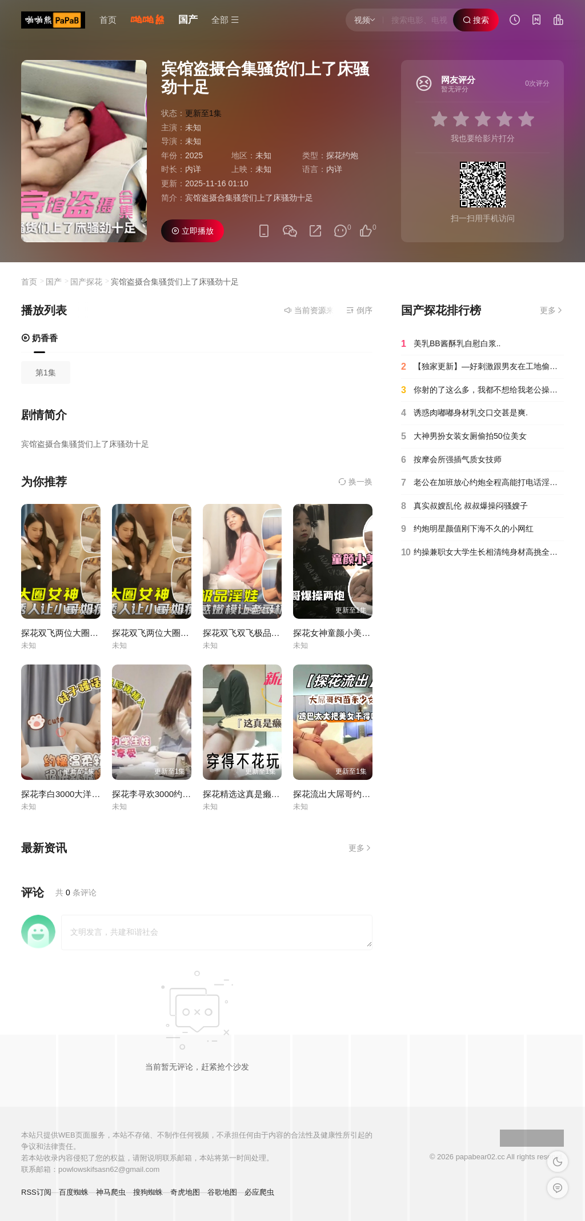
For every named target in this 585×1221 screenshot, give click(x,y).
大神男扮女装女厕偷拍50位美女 (464, 436)
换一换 (355, 481)
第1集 (45, 372)
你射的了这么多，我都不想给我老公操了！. (482, 390)
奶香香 (39, 338)
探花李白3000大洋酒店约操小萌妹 (86, 794)
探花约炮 (342, 155)
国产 (188, 19)
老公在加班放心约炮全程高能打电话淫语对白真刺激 (482, 483)
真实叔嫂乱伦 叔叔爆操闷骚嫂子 (464, 506)
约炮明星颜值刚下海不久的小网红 (467, 529)
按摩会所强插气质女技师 (451, 460)
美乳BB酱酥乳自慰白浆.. (450, 344)
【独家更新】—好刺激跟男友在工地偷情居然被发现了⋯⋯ (482, 367)
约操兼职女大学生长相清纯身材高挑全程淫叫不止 (482, 552)
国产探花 (86, 281)
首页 (108, 20)
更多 (360, 847)
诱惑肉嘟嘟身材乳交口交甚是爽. (464, 413)
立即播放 (192, 230)
